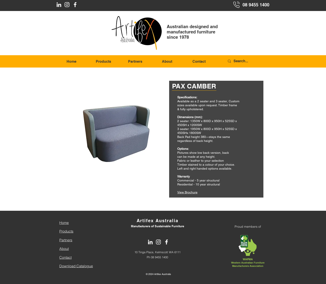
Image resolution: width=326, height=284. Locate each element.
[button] (117, 122)
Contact (65, 257)
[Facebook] (75, 4)
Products (66, 231)
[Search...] (248, 61)
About (64, 248)
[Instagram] (67, 4)
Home (64, 222)
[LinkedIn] (59, 4)
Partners (65, 240)
